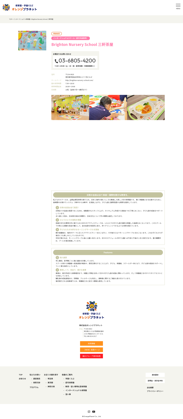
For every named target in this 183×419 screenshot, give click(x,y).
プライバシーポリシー (155, 391)
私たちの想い (35, 374)
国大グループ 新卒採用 (91, 356)
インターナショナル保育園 (76, 390)
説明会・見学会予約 (155, 380)
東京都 (50, 382)
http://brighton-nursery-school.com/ (79, 80)
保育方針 (36, 382)
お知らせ (22, 378)
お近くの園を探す (51, 374)
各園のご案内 (67, 374)
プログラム (34, 387)
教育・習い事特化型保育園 (76, 386)
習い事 (68, 394)
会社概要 (150, 387)
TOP (20, 374)
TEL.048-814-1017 (90, 336)
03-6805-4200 (77, 60)
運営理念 (36, 378)
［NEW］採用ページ (91, 349)
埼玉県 (50, 378)
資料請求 (155, 375)
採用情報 (91, 343)
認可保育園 (69, 382)
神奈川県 (51, 386)
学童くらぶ (69, 378)
